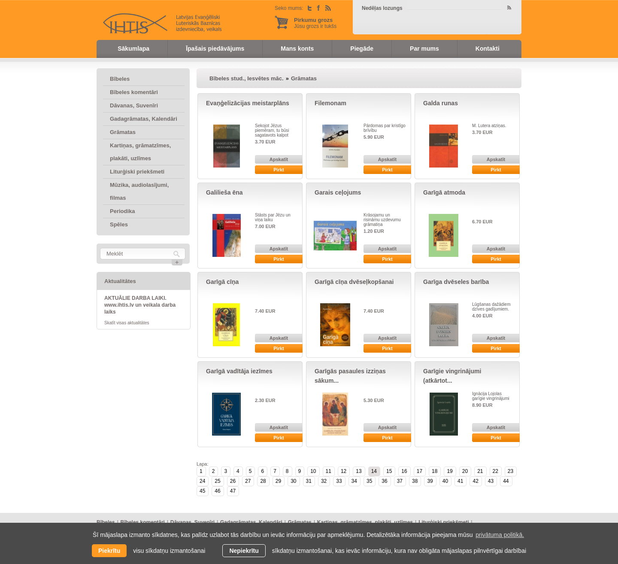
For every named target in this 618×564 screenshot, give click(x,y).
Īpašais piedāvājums (215, 48)
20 (465, 471)
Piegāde (361, 48)
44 (506, 481)
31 (309, 481)
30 (293, 481)
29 (278, 481)
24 (202, 481)
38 (415, 481)
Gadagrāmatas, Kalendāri (143, 119)
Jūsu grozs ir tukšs (315, 23)
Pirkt (278, 169)
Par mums (424, 48)
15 (389, 471)
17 (419, 471)
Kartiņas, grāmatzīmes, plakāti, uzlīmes (140, 152)
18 (434, 471)
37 (400, 481)
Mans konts (297, 48)
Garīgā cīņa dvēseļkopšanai (354, 281)
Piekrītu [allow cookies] (109, 550)
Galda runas (440, 103)
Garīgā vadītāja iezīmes (239, 371)
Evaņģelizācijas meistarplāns (247, 103)
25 (217, 481)
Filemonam (330, 103)
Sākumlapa (133, 48)
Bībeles (120, 79)
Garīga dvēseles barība (456, 281)
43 (491, 481)
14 (374, 471)
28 (263, 481)
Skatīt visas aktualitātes (126, 322)
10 (313, 471)
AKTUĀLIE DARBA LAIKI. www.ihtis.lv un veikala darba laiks (140, 305)
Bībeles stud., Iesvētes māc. (246, 78)
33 (339, 481)
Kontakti (488, 48)
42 (475, 481)
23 (510, 471)
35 (369, 481)
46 (217, 491)
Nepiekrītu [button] (243, 550)
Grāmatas (123, 132)
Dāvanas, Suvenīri (134, 105)
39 (430, 481)
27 (248, 481)
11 (328, 471)
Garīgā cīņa (222, 281)
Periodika (122, 211)
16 (404, 471)
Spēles (119, 224)
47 (233, 491)
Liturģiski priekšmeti (137, 171)
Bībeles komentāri (134, 92)
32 (324, 481)
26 (233, 481)
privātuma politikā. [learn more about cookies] (500, 534)
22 (495, 471)
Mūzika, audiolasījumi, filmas (139, 191)
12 (343, 471)
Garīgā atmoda (444, 192)
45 (202, 491)
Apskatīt (279, 159)
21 (480, 471)
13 (358, 471)
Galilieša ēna (224, 192)
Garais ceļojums (338, 192)
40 (445, 481)
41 (460, 481)
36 (384, 481)
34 (354, 481)
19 (449, 471)
